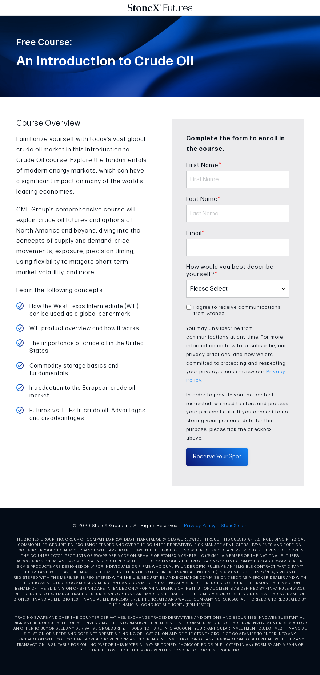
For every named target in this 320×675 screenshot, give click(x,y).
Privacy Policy (200, 526)
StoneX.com (234, 526)
